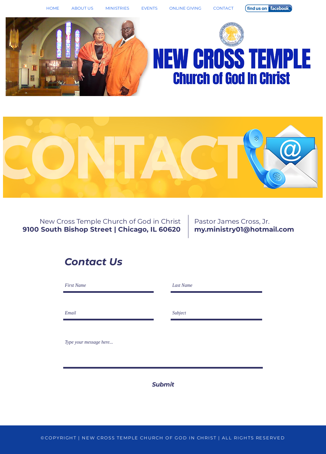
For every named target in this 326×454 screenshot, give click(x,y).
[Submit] (163, 384)
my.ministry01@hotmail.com (244, 229)
